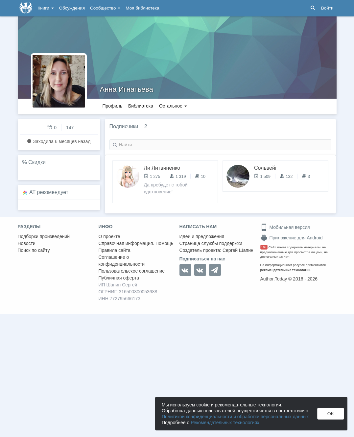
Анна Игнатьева (126, 89)
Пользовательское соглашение (132, 271)
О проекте (109, 236)
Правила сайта (114, 250)
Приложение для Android (291, 237)
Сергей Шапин (238, 250)
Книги (46, 8)
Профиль (112, 106)
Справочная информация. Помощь (136, 243)
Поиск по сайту (34, 250)
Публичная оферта (119, 277)
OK (330, 413)
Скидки (37, 162)
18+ (264, 247)
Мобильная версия (285, 227)
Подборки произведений (44, 236)
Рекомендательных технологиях (225, 422)
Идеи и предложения (201, 236)
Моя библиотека (142, 8)
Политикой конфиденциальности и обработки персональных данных (235, 416)
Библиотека (140, 106)
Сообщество (105, 8)
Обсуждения (72, 8)
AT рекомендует (48, 192)
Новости (26, 243)
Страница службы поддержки (210, 243)
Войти (327, 8)
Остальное (173, 106)
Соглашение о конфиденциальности (122, 261)
